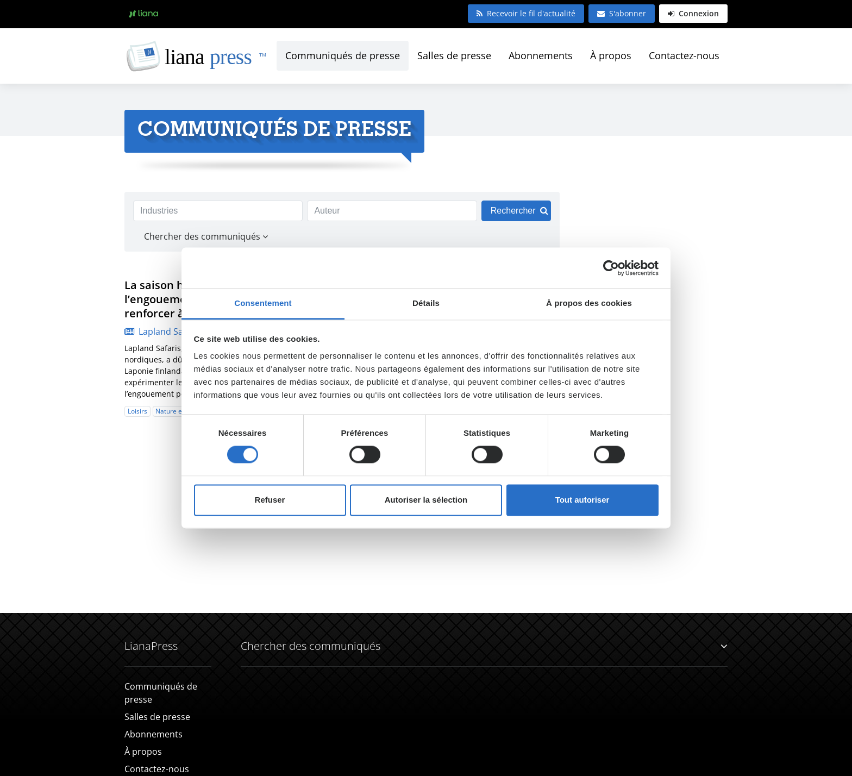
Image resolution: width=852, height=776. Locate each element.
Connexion (693, 13)
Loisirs (137, 411)
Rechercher (519, 210)
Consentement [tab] (262, 303)
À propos (610, 55)
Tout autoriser (582, 499)
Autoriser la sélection (426, 499)
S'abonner (621, 13)
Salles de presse (454, 55)
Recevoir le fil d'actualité (526, 13)
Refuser (270, 499)
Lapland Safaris (162, 331)
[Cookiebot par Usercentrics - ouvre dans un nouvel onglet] (611, 268)
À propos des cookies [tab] (589, 303)
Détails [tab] (426, 303)
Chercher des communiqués (484, 646)
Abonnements (541, 55)
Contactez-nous (684, 55)
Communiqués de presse (342, 55)
